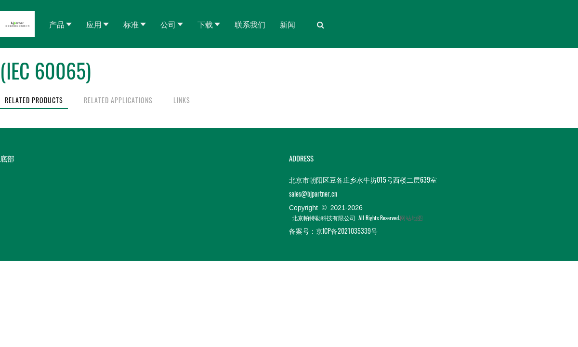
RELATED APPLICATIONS (118, 100)
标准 (131, 24)
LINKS (181, 100)
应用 (94, 24)
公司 (168, 24)
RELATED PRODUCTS (34, 100)
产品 (57, 24)
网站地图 (411, 218)
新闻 (287, 24)
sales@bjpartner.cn (313, 193)
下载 (205, 24)
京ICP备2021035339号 (347, 231)
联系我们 (250, 24)
